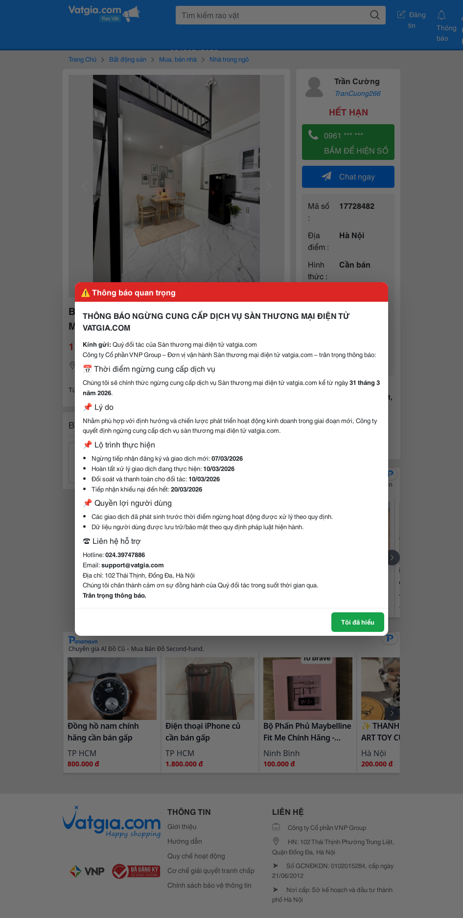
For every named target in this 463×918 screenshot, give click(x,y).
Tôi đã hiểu (357, 621)
